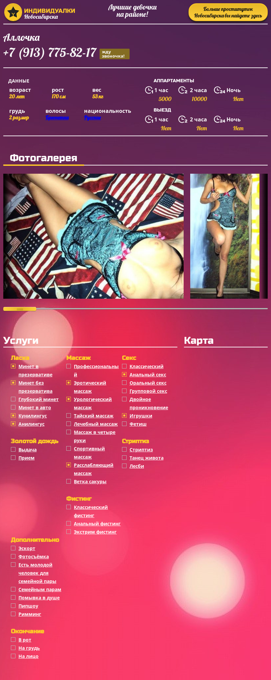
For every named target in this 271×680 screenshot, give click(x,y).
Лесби (137, 466)
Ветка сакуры (90, 481)
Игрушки (141, 416)
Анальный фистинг (97, 523)
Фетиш (138, 424)
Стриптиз (141, 449)
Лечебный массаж (96, 424)
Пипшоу (28, 606)
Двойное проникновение (149, 403)
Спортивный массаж (89, 452)
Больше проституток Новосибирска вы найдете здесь (228, 12)
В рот (24, 640)
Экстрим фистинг (95, 532)
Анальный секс (148, 374)
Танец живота (147, 458)
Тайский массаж (93, 416)
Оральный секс (148, 383)
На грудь (29, 648)
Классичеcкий (147, 366)
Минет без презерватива (35, 387)
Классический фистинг (91, 511)
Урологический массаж (93, 403)
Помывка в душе (39, 597)
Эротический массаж (90, 387)
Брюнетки (57, 117)
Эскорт (26, 548)
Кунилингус (32, 416)
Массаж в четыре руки (94, 436)
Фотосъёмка (33, 556)
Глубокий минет (38, 399)
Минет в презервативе (35, 370)
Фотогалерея (43, 158)
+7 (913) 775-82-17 (66, 53)
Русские (92, 117)
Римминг (29, 614)
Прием (26, 458)
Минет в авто (34, 407)
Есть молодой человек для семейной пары (37, 573)
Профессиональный (96, 370)
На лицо (28, 656)
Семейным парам (39, 589)
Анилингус (31, 424)
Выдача (27, 449)
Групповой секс (148, 391)
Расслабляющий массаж (93, 469)
